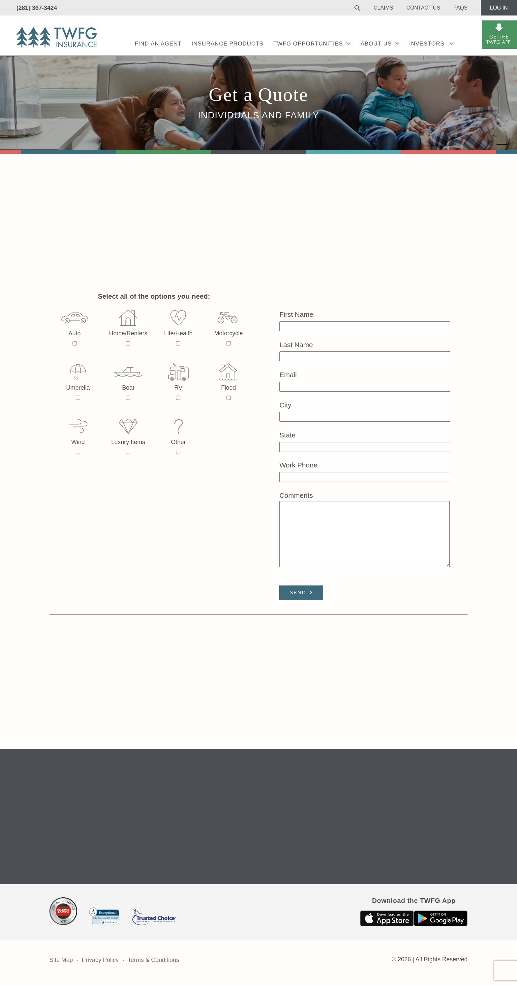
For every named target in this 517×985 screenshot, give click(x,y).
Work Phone (364, 471)
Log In (499, 8)
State (364, 441)
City (364, 411)
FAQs (460, 8)
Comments (364, 530)
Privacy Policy (100, 960)
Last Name (364, 350)
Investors (426, 44)
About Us (376, 44)
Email (364, 380)
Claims (383, 8)
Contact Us (424, 8)
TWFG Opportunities (308, 44)
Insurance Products (227, 44)
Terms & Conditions (153, 960)
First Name (364, 320)
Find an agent (158, 44)
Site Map (61, 960)
